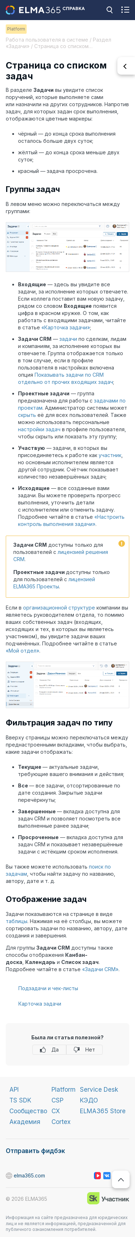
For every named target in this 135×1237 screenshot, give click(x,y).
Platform (63, 1089)
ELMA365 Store (103, 1111)
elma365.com (9, 1175)
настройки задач (39, 429)
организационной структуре (59, 608)
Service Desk (99, 1089)
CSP (57, 1100)
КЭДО (89, 1100)
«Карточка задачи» (65, 327)
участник (110, 455)
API (14, 1089)
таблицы (16, 921)
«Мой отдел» (22, 651)
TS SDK (20, 1100)
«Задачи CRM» (100, 969)
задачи (68, 339)
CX (55, 1111)
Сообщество (28, 1111)
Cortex (61, 1121)
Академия (24, 1121)
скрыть (27, 415)
